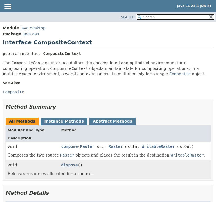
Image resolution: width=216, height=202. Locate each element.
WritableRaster (158, 146)
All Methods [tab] (22, 121)
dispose (69, 165)
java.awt (30, 34)
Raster (87, 146)
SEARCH (128, 17)
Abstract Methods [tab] (112, 121)
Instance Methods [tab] (64, 121)
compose (69, 146)
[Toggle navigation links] (7, 7)
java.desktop (33, 28)
